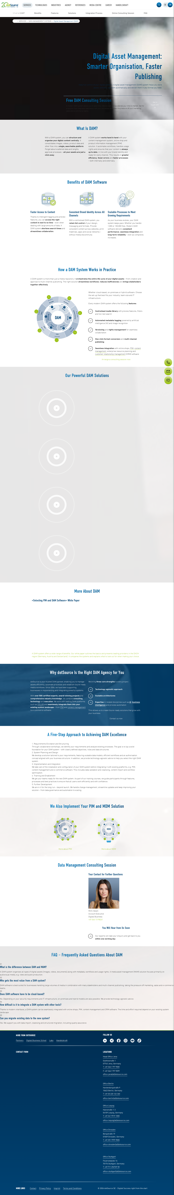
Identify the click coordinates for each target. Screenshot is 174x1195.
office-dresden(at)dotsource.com (117, 1145)
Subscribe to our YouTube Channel (132, 1041)
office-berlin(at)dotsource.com (116, 1098)
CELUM (40, 705)
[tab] (165, 4)
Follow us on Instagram (125, 1041)
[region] (87, 13)
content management (77, 707)
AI (130, 702)
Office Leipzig (108, 1106)
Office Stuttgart (109, 1157)
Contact (33, 1188)
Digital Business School (36, 1041)
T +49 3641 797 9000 (111, 1067)
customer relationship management (110, 354)
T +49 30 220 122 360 (111, 1094)
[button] (159, 4)
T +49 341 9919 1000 (111, 1116)
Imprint (57, 1188)
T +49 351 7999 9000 (111, 1140)
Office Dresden (109, 1130)
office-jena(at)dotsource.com (115, 1074)
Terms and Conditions (72, 1188)
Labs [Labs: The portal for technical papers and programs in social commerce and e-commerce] (51, 1041)
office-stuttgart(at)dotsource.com (117, 1172)
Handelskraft (61, 1041)
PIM (132, 348)
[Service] (168, 375)
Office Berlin (108, 1084)
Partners (19, 1041)
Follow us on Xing (112, 1041)
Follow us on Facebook (119, 1041)
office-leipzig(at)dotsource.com (116, 1121)
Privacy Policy (45, 1188)
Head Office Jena (110, 1057)
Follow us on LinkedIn (105, 1041)
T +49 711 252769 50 (111, 1167)
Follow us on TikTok (139, 1041)
